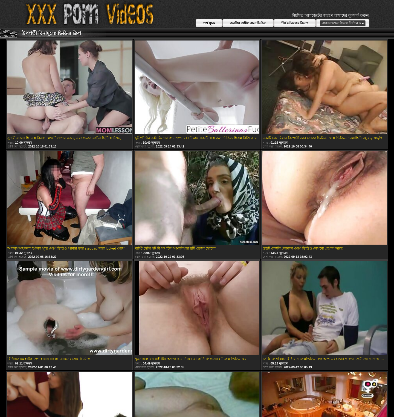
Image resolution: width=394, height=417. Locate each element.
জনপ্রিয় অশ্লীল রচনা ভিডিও (248, 23)
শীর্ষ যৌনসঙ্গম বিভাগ (294, 23)
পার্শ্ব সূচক (209, 23)
